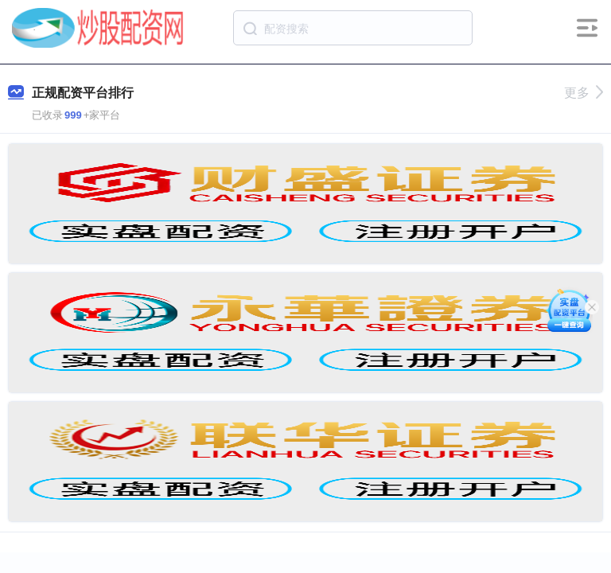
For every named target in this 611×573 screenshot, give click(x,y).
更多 (583, 92)
